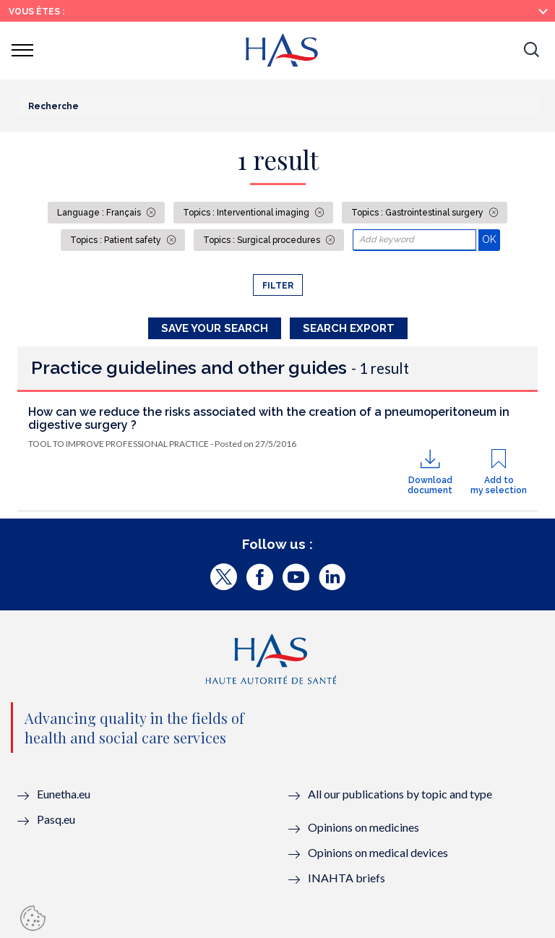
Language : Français (100, 213)
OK (491, 239)
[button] (531, 50)
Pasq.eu (56, 819)
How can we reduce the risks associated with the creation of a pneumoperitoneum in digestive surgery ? (268, 418)
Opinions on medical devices (378, 852)
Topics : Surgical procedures (262, 240)
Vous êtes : (36, 12)
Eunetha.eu (63, 794)
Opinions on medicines (363, 827)
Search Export (349, 328)
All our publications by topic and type (400, 794)
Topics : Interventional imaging (247, 213)
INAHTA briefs (346, 877)
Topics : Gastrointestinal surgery (418, 213)
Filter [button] (277, 286)
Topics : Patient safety (116, 240)
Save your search (214, 328)
